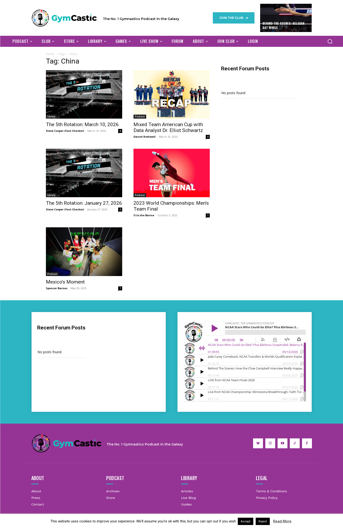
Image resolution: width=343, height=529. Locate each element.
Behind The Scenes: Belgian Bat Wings (283, 25)
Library (51, 116)
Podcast (140, 116)
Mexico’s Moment (65, 282)
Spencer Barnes (56, 288)
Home (50, 54)
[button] (330, 41)
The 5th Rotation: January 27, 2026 (84, 203)
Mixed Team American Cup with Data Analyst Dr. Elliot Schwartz (168, 127)
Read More (282, 521)
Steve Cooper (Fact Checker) (65, 130)
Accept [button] (245, 521)
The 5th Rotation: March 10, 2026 (82, 124)
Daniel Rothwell (144, 136)
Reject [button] (262, 521)
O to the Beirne (143, 215)
